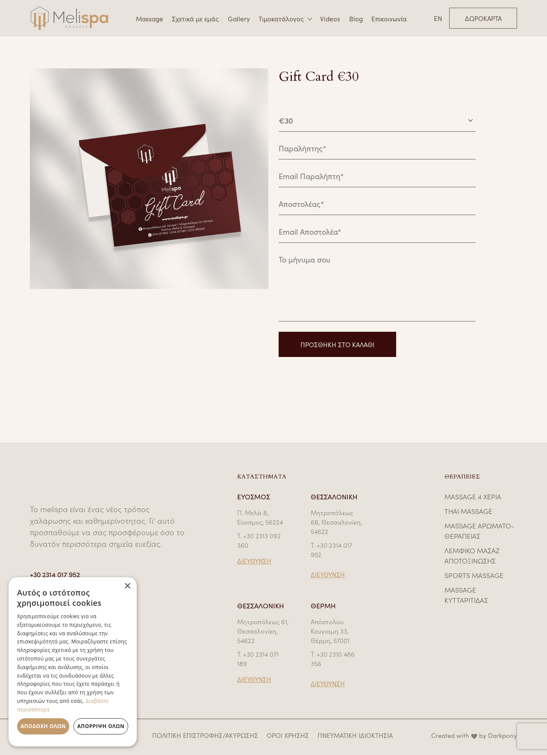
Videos (330, 18)
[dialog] (73, 661)
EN (438, 18)
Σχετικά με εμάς (195, 18)
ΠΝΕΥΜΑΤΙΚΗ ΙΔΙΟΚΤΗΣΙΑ (355, 735)
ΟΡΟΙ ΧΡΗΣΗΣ (288, 735)
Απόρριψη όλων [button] (100, 726)
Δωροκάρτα (483, 18)
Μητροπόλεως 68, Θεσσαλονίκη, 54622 (336, 522)
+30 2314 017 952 (55, 574)
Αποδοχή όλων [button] (43, 726)
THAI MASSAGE (468, 511)
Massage (149, 18)
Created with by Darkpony (474, 735)
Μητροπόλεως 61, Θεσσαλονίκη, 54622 (262, 631)
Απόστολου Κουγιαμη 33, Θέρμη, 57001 (330, 631)
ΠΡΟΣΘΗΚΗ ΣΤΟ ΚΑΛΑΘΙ (337, 344)
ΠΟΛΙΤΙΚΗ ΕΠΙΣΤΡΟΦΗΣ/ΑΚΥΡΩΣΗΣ (205, 735)
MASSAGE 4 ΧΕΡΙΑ (472, 496)
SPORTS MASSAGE (473, 575)
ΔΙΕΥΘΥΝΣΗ (254, 560)
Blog (356, 18)
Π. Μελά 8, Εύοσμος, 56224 (260, 517)
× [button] (127, 586)
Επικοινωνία (389, 18)
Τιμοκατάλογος (281, 19)
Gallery (239, 18)
